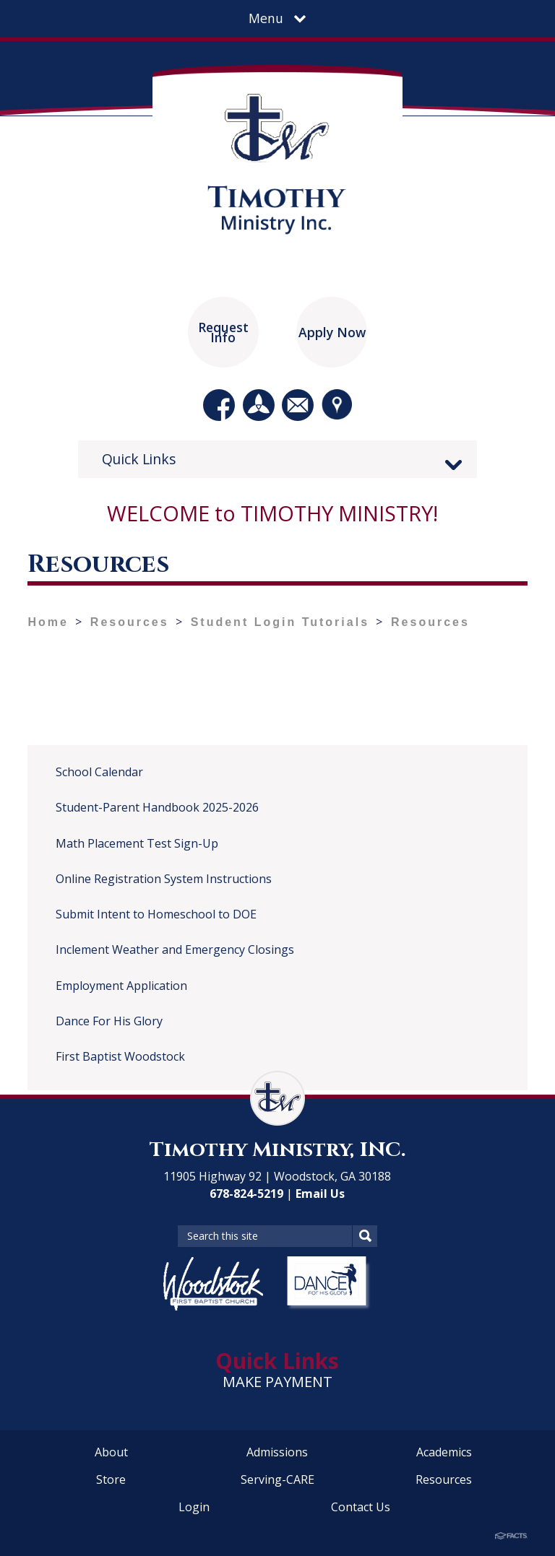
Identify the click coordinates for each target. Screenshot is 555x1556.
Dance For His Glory (109, 1021)
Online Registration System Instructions (164, 879)
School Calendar (99, 772)
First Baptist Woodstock (120, 1056)
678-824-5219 (246, 1193)
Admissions (277, 1452)
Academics (444, 1452)
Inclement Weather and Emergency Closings (175, 949)
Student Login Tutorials (280, 622)
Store (111, 1479)
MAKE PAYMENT (277, 1381)
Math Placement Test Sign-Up (137, 843)
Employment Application (121, 986)
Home (47, 622)
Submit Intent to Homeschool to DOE (156, 914)
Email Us (320, 1193)
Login (194, 1507)
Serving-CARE (277, 1479)
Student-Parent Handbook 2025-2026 (157, 807)
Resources (129, 622)
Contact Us (360, 1507)
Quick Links (139, 459)
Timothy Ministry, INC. (277, 1150)
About (111, 1452)
